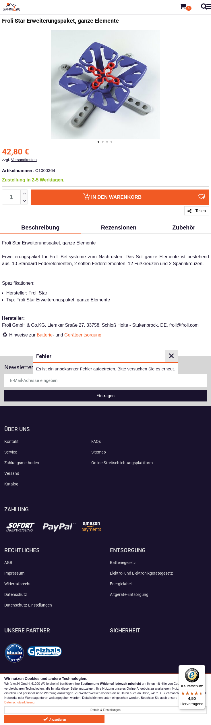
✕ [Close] (171, 356)
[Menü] (201, 668)
